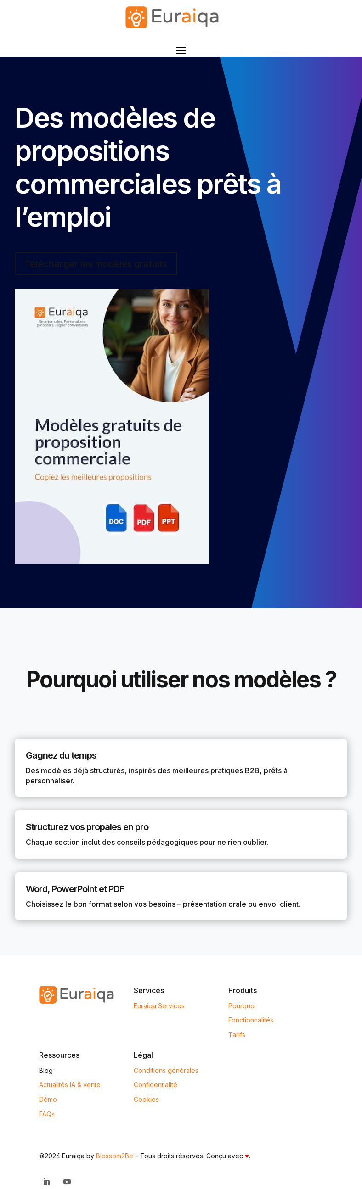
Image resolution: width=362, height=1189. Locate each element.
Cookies (146, 1099)
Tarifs (236, 1034)
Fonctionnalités (250, 1020)
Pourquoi (242, 1006)
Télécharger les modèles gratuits (96, 263)
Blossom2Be (114, 1156)
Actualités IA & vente (70, 1085)
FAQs (47, 1114)
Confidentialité (155, 1085)
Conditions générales (166, 1070)
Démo (48, 1099)
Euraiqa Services (159, 1006)
